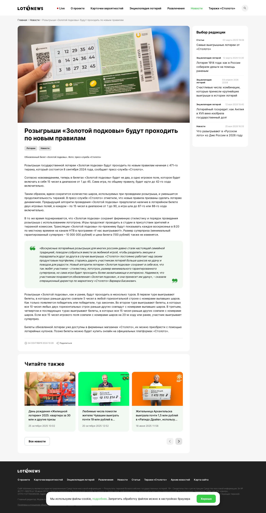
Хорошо (206, 498)
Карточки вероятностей (107, 8)
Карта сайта (201, 479)
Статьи (136, 479)
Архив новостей (180, 479)
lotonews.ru (28, 488)
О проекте (77, 8)
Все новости (37, 441)
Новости (197, 8)
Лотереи (30, 148)
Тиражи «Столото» (222, 8)
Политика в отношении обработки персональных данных (46, 504)
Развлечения (176, 8)
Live (62, 8)
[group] (49, 402)
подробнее (99, 498)
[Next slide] (178, 441)
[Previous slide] (170, 441)
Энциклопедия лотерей (145, 8)
